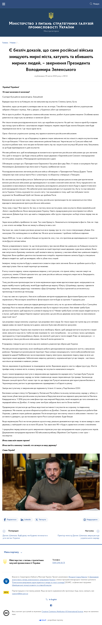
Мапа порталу (11, 552)
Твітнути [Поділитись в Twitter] (42, 520)
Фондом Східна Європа (77, 577)
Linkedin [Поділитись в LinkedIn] (27, 520)
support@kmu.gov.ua (20, 594)
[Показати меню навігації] (3, 4)
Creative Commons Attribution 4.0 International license (62, 612)
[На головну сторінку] (51, 22)
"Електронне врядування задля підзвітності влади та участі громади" (38, 582)
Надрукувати (92, 520)
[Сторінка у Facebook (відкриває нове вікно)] (51, 605)
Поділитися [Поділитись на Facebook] (11, 520)
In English (53, 600)
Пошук (96, 4)
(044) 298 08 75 (58, 563)
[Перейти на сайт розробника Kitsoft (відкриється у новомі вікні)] (43, 620)
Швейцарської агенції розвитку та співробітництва (31, 585)
